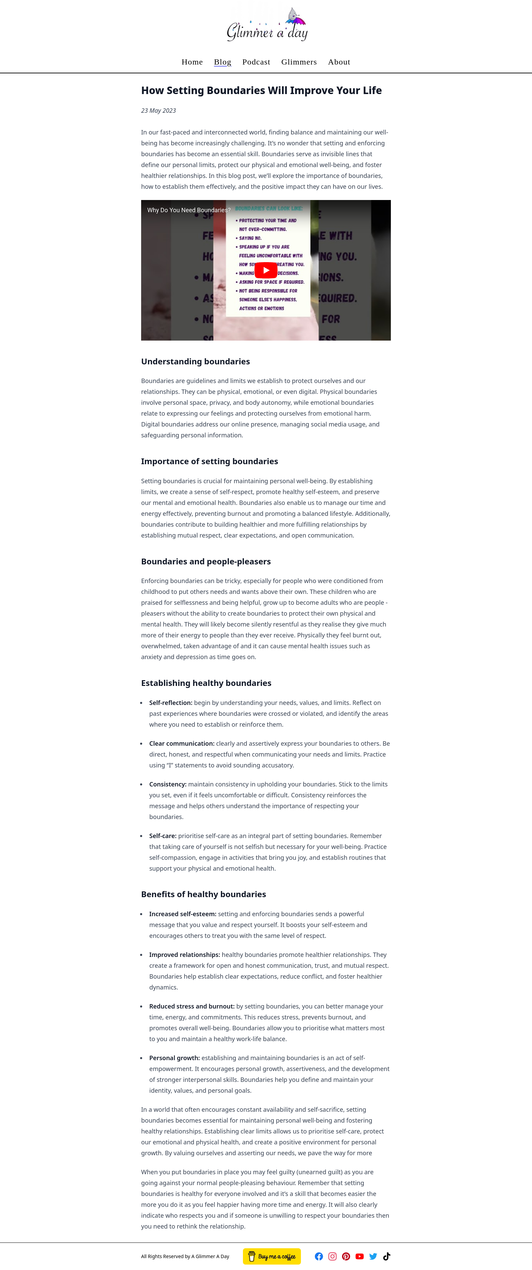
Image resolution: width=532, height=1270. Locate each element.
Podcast (256, 61)
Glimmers (299, 61)
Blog (222, 61)
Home (192, 61)
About (339, 61)
